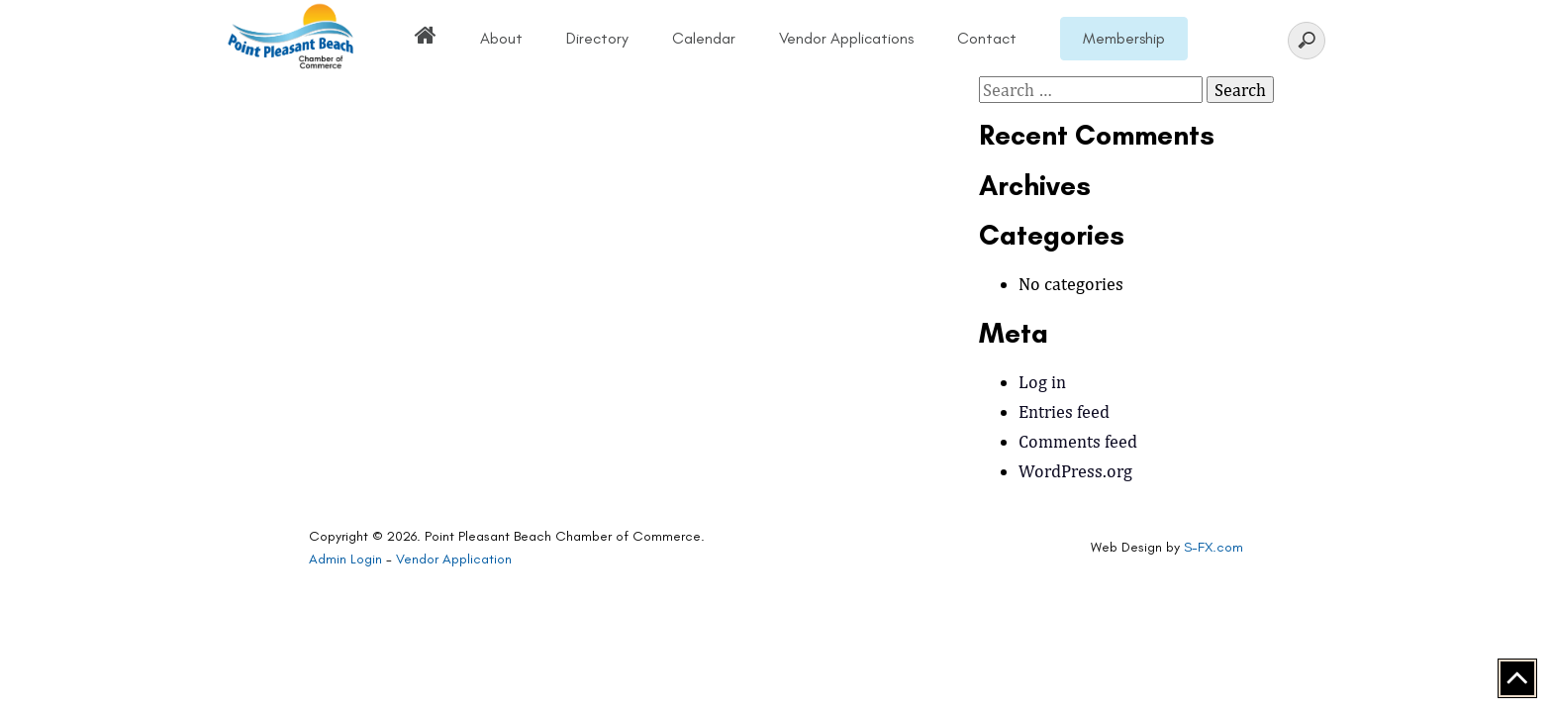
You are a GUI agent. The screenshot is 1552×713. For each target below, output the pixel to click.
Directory (597, 38)
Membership (1124, 38)
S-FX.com (1213, 547)
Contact (987, 38)
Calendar (703, 38)
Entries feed (1064, 411)
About (501, 38)
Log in (1042, 381)
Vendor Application (454, 559)
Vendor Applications (846, 38)
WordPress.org (1075, 470)
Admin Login (345, 559)
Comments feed (1077, 441)
